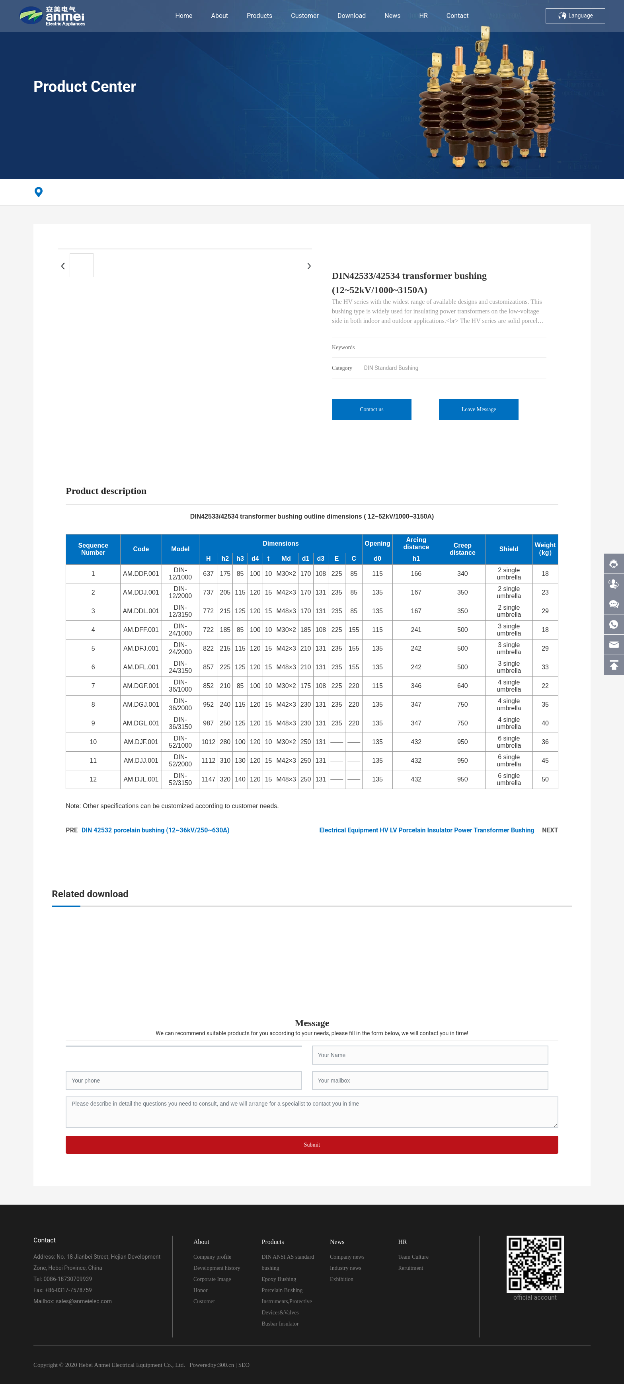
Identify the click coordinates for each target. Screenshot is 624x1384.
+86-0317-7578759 (68, 1290)
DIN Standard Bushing (391, 368)
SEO (244, 1365)
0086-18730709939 (67, 1279)
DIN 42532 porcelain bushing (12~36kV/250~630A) (156, 830)
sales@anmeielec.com (84, 1301)
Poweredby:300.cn (211, 1365)
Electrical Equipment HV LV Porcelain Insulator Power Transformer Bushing (427, 830)
